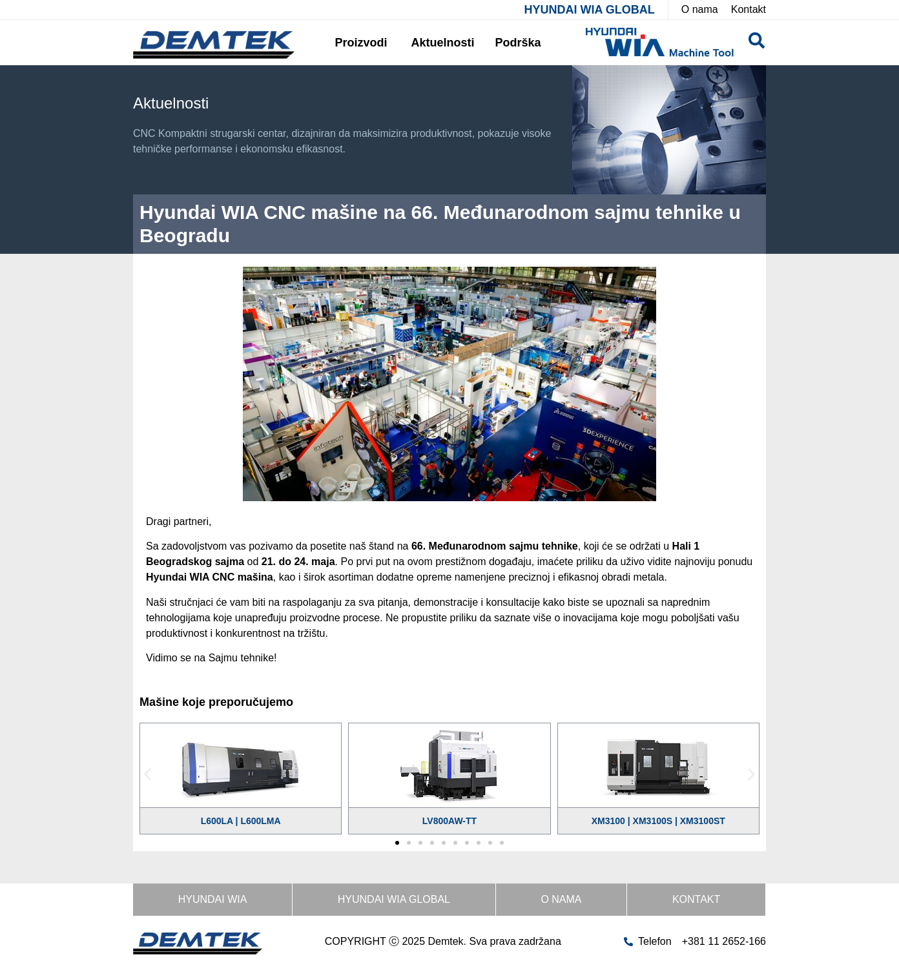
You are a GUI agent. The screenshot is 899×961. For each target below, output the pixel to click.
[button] (148, 774)
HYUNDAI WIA (212, 899)
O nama (561, 899)
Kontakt (696, 899)
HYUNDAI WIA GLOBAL (589, 9)
